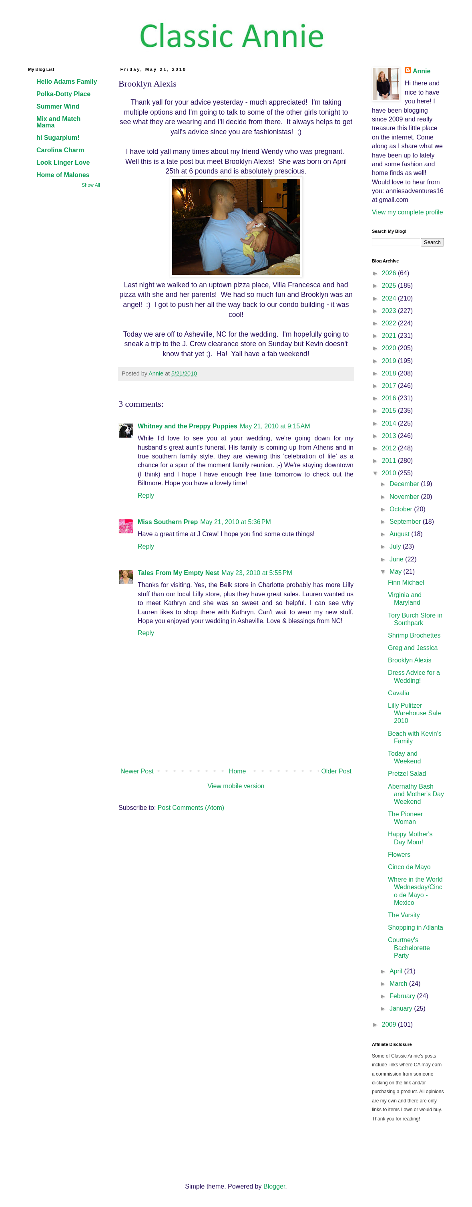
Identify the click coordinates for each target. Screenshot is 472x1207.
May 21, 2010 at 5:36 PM (235, 522)
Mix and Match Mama (58, 122)
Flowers (399, 854)
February (403, 996)
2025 (390, 285)
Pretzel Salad (407, 773)
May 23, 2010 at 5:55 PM (256, 572)
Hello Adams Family (66, 81)
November (405, 496)
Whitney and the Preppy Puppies (187, 426)
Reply (146, 495)
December (405, 483)
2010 (390, 473)
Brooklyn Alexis (410, 660)
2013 (390, 435)
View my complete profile (407, 212)
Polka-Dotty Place (63, 94)
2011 (390, 460)
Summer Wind (57, 106)
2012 (390, 448)
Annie (421, 71)
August (400, 534)
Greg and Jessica (413, 647)
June (397, 559)
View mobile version (236, 786)
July (396, 546)
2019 (390, 360)
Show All (91, 185)
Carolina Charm (60, 150)
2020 (390, 348)
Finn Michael (406, 582)
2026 (390, 273)
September (406, 521)
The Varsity (404, 915)
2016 (390, 398)
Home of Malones (62, 175)
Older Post (336, 771)
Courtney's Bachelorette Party (409, 948)
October (402, 509)
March (399, 983)
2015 (390, 410)
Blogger (274, 1186)
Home (237, 771)
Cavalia (398, 693)
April (397, 971)
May (397, 571)
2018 (390, 373)
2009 (390, 1024)
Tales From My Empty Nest (178, 572)
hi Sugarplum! (58, 137)
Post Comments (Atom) (191, 807)
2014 (390, 423)
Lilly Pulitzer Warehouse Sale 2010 (414, 713)
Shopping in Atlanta (415, 927)
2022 (390, 323)
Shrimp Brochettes (414, 635)
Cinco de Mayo (409, 867)
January (402, 1008)
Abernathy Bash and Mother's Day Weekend (416, 794)
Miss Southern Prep (168, 522)
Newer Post (137, 771)
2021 (390, 335)
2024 (390, 298)
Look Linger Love (63, 162)
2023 (390, 310)
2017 (390, 385)
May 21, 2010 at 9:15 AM (275, 426)
